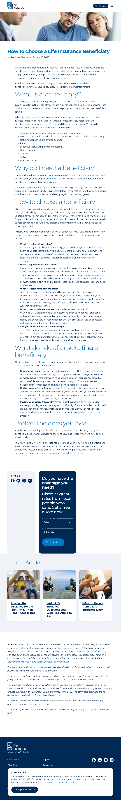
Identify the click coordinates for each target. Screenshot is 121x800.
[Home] (16, 5)
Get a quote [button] (51, 542)
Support (46, 759)
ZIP (45, 528)
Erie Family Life (53, 178)
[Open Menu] (112, 6)
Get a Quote (13, 759)
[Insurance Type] (57, 522)
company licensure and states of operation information (40, 662)
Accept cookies (23, 789)
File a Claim (12, 765)
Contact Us (48, 765)
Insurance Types (50, 518)
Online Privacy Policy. (68, 782)
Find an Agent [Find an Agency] (100, 6)
